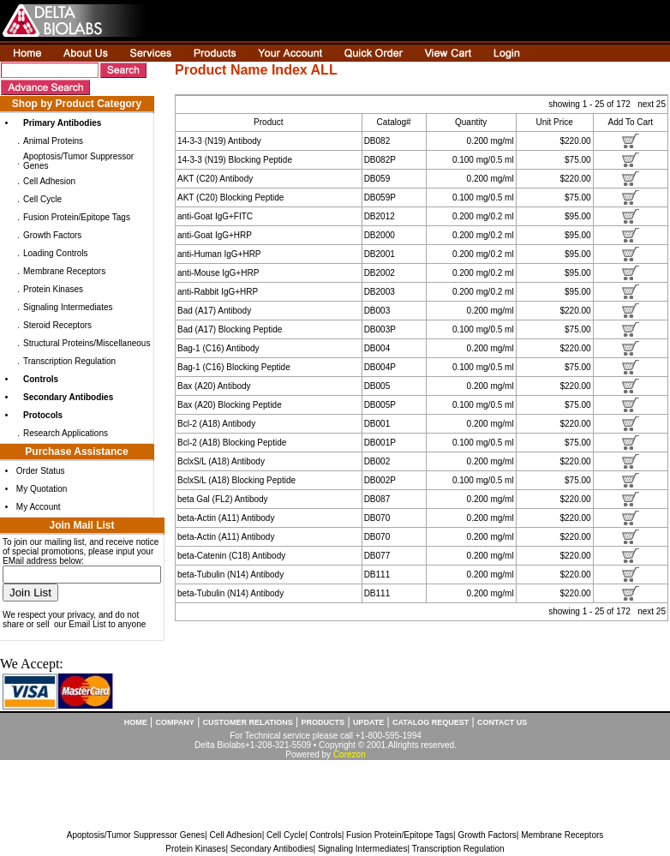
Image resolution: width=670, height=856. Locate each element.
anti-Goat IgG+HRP (214, 235)
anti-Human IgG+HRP (219, 254)
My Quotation (41, 489)
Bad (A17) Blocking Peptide (229, 329)
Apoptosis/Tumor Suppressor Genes (136, 835)
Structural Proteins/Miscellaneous (86, 343)
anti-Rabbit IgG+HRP (217, 291)
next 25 (651, 104)
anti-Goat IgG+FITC (215, 216)
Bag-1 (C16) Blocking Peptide (233, 367)
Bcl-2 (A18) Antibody (216, 423)
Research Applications (65, 433)
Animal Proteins (53, 141)
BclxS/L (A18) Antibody (221, 461)
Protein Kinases (53, 289)
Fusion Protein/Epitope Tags (76, 217)
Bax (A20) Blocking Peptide (229, 405)
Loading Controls (55, 253)
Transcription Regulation (69, 361)
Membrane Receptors (64, 271)
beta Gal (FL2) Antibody (222, 499)
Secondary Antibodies (272, 848)
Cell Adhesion (49, 181)
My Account (38, 507)
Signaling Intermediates (68, 307)
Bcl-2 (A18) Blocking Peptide (231, 442)
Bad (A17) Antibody (214, 310)
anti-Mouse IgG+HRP (218, 273)
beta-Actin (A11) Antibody (225, 518)
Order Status (40, 471)
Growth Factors (52, 235)
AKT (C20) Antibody (215, 178)
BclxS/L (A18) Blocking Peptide (236, 480)
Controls (325, 835)
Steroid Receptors (57, 325)
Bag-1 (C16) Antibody (218, 348)
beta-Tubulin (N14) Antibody (230, 574)
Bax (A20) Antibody (214, 386)
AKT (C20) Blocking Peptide (230, 197)
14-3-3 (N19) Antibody (219, 141)
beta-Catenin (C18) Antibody (231, 555)
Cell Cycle (42, 199)
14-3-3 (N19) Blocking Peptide (234, 160)
